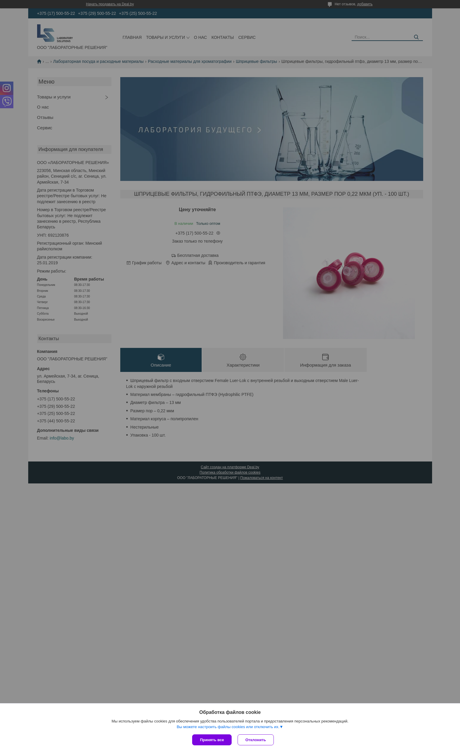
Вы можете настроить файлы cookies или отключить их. (228, 727)
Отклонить (255, 740)
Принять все (212, 740)
